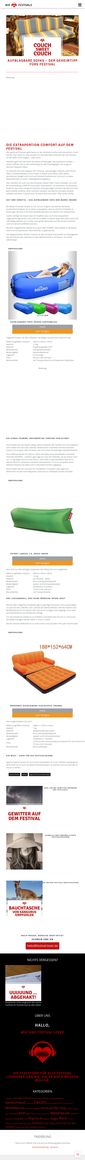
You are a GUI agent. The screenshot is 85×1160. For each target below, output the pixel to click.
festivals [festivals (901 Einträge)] (12, 1107)
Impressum (54, 1147)
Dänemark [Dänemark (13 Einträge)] (29, 1103)
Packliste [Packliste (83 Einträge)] (18, 1118)
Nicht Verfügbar (42, 331)
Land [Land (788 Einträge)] (21, 1113)
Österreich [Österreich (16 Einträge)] (41, 1127)
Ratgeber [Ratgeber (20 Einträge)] (46, 1119)
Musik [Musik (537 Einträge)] (65, 1113)
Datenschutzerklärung (40, 1147)
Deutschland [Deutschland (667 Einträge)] (15, 1102)
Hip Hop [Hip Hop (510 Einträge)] (59, 1108)
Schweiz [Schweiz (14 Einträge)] (20, 1123)
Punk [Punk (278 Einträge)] (38, 1118)
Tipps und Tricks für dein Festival (40, 774)
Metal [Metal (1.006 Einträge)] (55, 1112)
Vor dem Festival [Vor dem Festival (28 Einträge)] (29, 1127)
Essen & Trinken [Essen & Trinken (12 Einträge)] (67, 1103)
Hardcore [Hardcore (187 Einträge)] (47, 1108)
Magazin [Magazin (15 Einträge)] (28, 1114)
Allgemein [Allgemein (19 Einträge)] (9, 1098)
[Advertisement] (28, 105)
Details (42, 327)
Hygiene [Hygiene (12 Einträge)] (75, 1109)
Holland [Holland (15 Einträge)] (69, 1108)
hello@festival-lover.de (42, 946)
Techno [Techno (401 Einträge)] (37, 1123)
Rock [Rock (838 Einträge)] (63, 1118)
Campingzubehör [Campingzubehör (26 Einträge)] (56, 1098)
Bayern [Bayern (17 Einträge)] (34, 1098)
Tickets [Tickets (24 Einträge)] (46, 1123)
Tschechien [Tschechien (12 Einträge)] (18, 1127)
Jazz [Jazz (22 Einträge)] (7, 1113)
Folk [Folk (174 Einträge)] (21, 1108)
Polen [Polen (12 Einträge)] (26, 1119)
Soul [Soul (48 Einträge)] (29, 1123)
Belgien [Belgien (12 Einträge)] (40, 1098)
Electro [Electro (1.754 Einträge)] (40, 1102)
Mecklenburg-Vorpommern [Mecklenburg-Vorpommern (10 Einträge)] (41, 1114)
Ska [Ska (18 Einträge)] (25, 1123)
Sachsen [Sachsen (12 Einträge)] (70, 1119)
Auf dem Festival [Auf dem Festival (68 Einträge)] (23, 1098)
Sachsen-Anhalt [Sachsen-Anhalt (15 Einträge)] (11, 1123)
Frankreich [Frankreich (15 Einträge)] (29, 1108)
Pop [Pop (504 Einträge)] (31, 1118)
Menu (78, 1153)
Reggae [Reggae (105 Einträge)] (54, 1118)
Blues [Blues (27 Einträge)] (45, 1098)
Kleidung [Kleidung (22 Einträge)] (12, 1113)
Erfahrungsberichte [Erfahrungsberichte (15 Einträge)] (54, 1103)
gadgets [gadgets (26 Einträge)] (36, 1108)
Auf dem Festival (14, 774)
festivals (24, 774)
